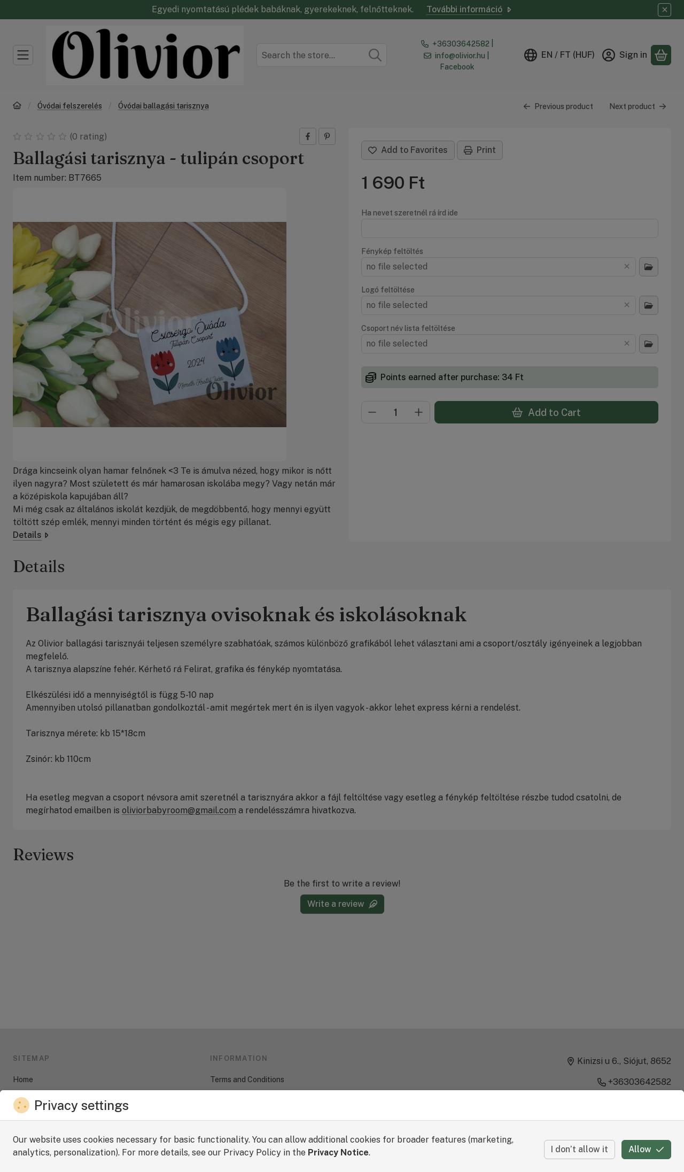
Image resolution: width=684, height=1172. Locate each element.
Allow (646, 1149)
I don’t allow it (579, 1149)
